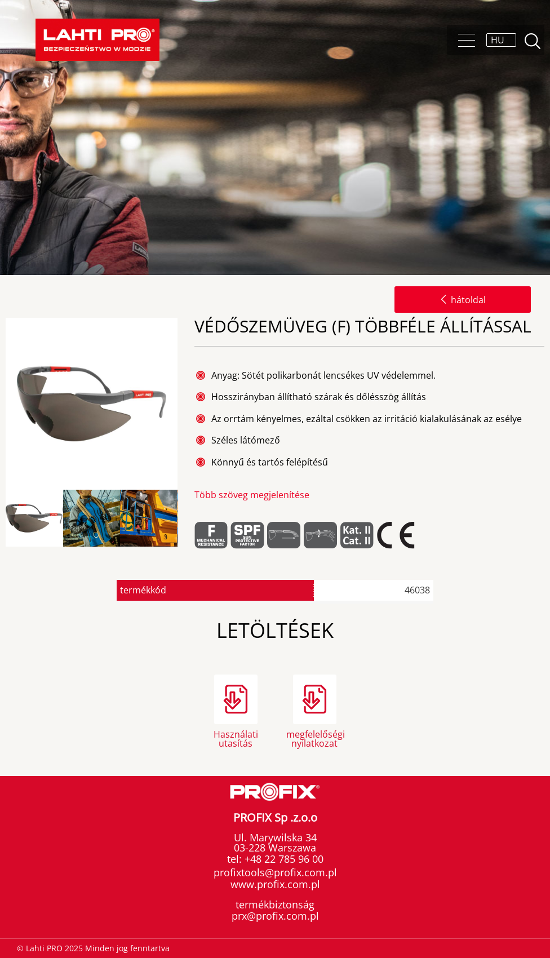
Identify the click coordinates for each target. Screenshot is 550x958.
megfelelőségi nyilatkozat (314, 738)
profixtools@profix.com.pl (275, 872)
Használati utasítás (236, 738)
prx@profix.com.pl (275, 915)
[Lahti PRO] (97, 40)
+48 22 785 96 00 (282, 859)
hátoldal (463, 300)
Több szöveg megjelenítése (251, 495)
